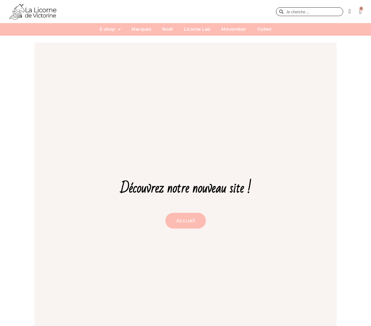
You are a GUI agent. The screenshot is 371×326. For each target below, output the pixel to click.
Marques (141, 29)
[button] (185, 221)
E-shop (110, 29)
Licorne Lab (197, 29)
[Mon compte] (351, 11)
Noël (167, 29)
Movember (233, 29)
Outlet (264, 29)
